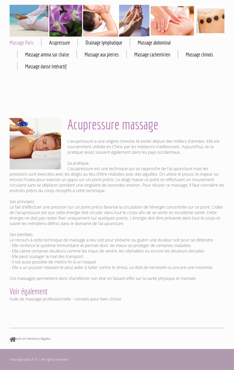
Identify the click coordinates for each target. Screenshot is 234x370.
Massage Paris (22, 42)
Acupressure (59, 42)
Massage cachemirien (152, 54)
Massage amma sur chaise (47, 54)
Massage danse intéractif (45, 66)
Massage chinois (199, 54)
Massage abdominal (154, 42)
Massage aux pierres (102, 54)
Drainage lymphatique (103, 42)
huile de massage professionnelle (40, 299)
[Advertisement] (117, 96)
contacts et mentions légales (30, 338)
